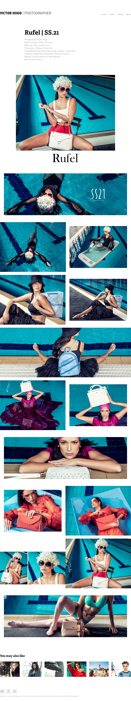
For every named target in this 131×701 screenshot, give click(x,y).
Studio (112, 14)
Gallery (104, 14)
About (128, 14)
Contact (120, 14)
